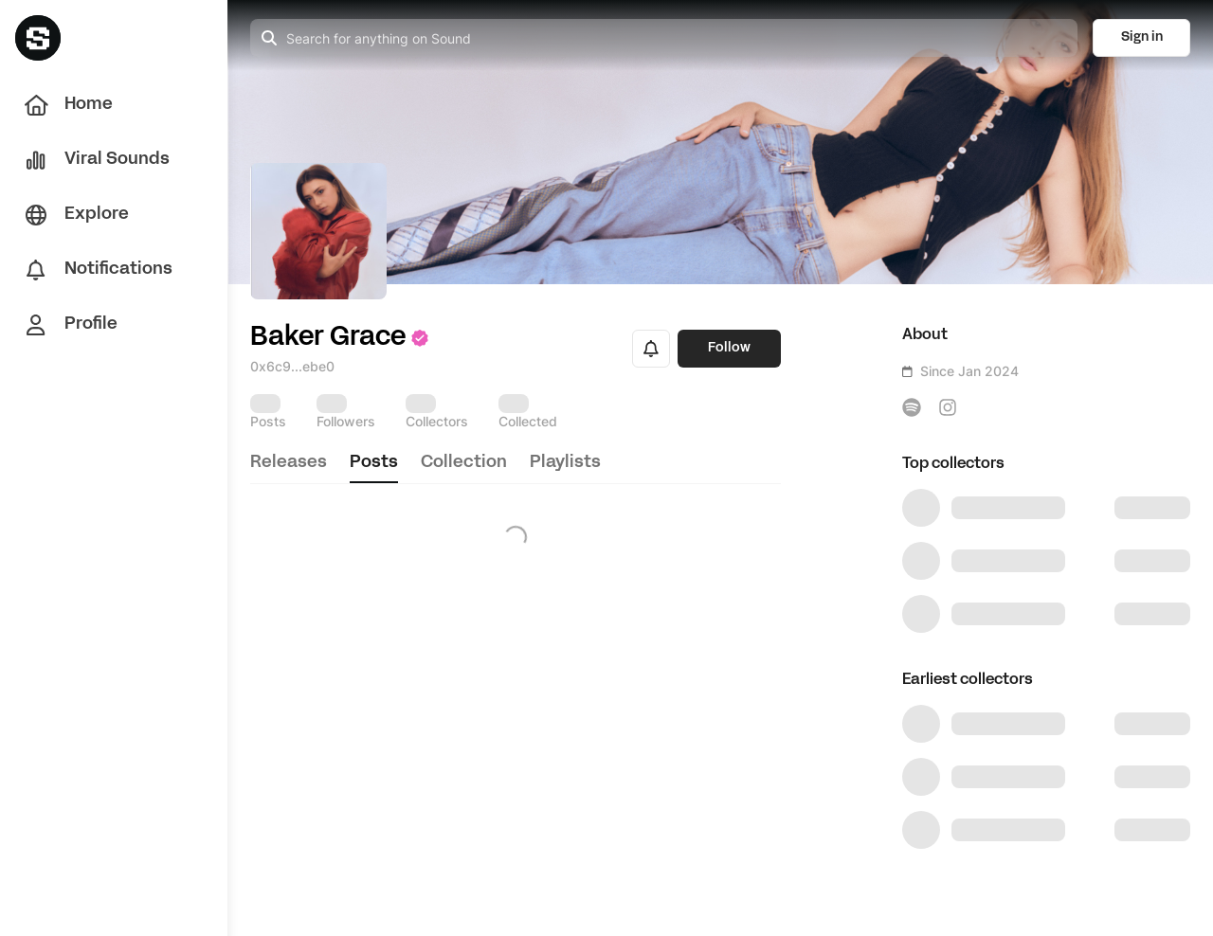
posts (374, 463)
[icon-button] (911, 407)
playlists (565, 463)
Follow (729, 348)
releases (288, 463)
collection (464, 463)
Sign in (1142, 37)
